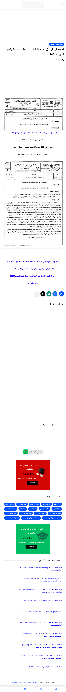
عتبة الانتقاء (33, 509)
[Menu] (25, 689)
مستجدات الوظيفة (11, 509)
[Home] (56, 689)
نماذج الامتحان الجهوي (54, 518)
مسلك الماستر (57, 513)
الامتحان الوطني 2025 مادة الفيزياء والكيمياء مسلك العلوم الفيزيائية (42, 611)
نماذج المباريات (14, 518)
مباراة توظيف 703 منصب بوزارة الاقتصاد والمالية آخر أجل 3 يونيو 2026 (42, 600)
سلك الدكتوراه (57, 509)
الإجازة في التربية (34, 504)
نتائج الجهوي (12, 513)
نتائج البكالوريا (27, 513)
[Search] (41, 689)
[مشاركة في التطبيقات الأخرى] (36, 293)
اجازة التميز (57, 504)
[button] (54, 293)
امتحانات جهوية (22, 504)
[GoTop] (10, 689)
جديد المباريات (9, 504)
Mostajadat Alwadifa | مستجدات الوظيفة (25, 682)
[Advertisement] (33, 27)
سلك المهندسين (44, 509)
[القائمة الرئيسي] (62, 4)
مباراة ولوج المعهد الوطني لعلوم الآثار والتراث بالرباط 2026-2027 (43, 666)
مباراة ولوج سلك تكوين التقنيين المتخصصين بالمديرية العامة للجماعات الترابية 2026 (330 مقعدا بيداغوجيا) (42, 656)
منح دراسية (42, 513)
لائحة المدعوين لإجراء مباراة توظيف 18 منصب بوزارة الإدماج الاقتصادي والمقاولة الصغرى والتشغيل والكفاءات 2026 (42, 645)
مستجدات (23, 509)
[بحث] (3, 4)
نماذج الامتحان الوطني (56, 44)
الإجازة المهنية (47, 504)
